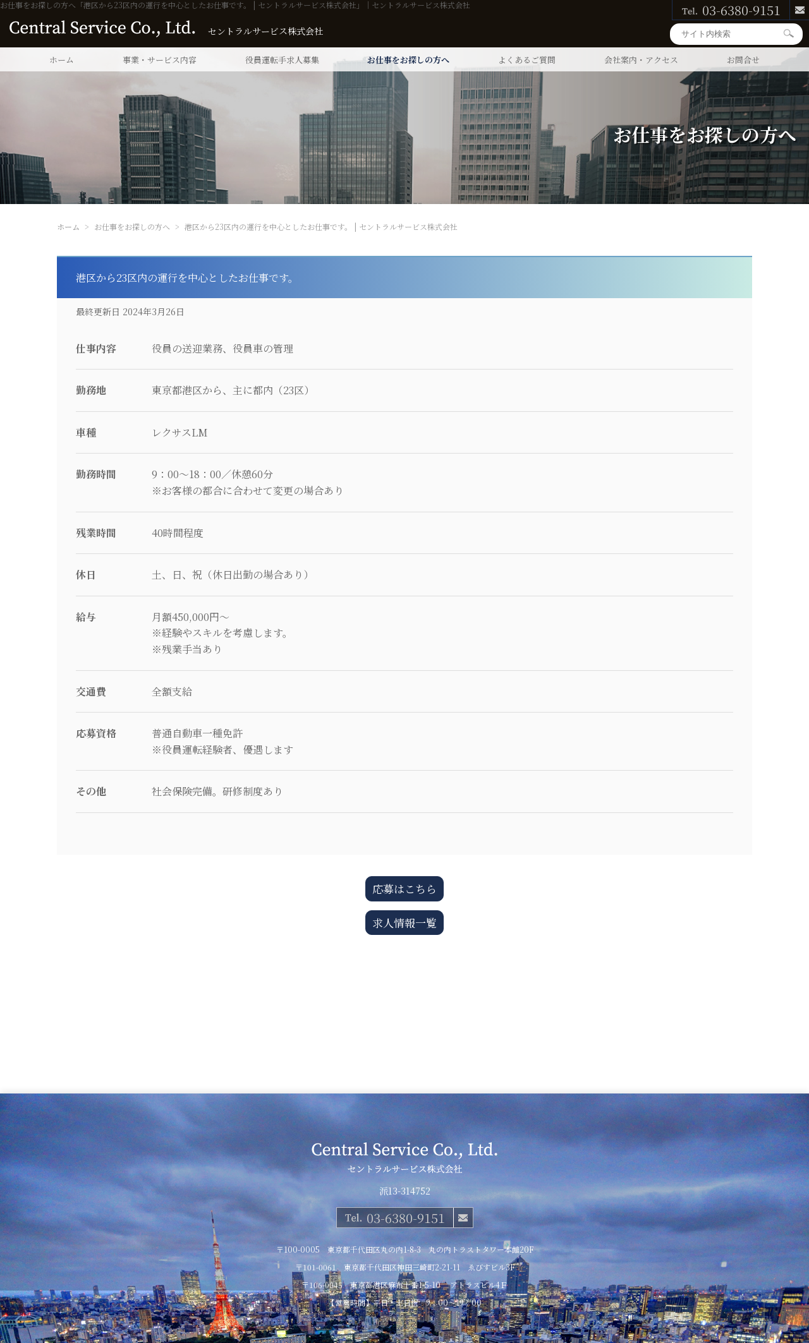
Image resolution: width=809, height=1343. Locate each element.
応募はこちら (404, 888)
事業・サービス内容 (160, 60)
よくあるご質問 (527, 60)
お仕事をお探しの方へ (408, 60)
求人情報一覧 (404, 922)
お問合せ (743, 60)
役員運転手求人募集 (282, 60)
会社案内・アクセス (641, 60)
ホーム (61, 60)
